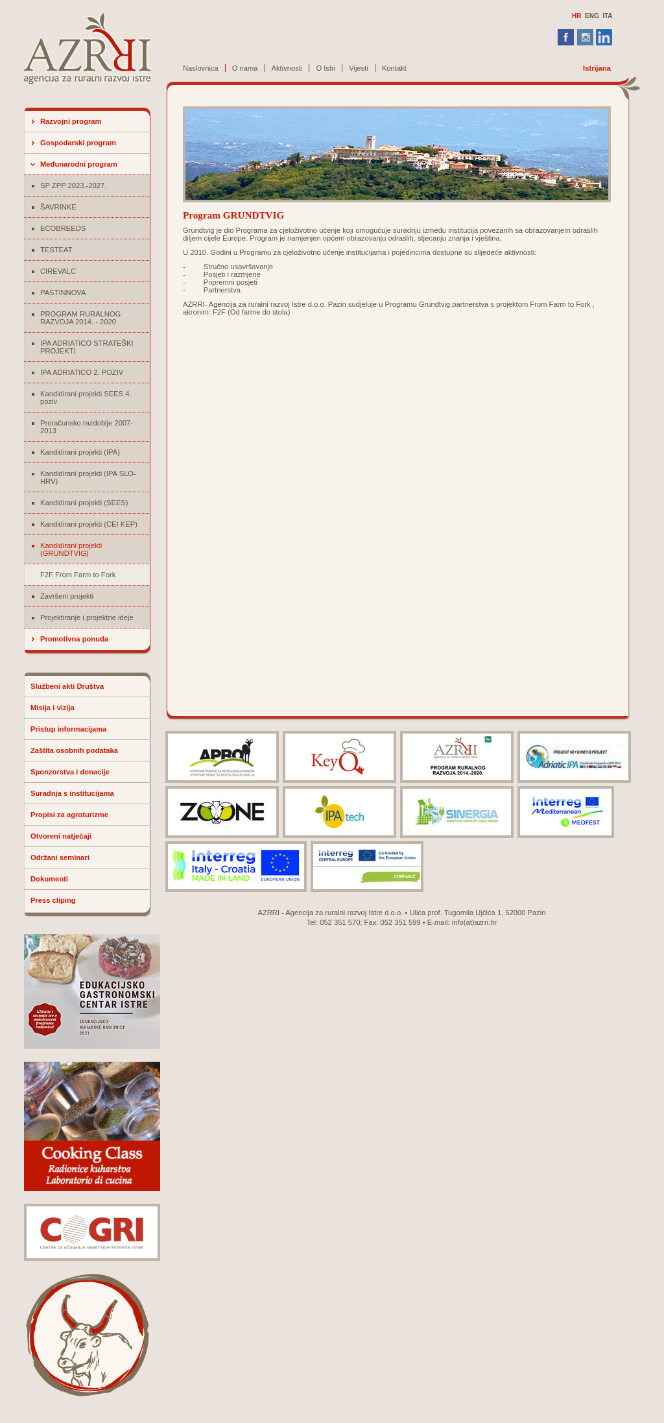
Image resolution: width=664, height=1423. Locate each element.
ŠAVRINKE (58, 207)
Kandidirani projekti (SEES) (84, 503)
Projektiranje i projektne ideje (87, 617)
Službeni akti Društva (67, 686)
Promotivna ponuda (74, 639)
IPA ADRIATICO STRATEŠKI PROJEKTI (87, 347)
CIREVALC (58, 271)
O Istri (325, 68)
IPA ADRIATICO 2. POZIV (81, 372)
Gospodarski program (78, 143)
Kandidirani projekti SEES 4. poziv (86, 397)
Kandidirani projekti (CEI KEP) (88, 524)
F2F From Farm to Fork (77, 575)
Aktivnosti (287, 68)
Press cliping (53, 900)
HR (576, 15)
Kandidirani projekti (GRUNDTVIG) (71, 549)
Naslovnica (201, 68)
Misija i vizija (52, 707)
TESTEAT (56, 250)
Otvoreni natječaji (60, 836)
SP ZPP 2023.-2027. (73, 185)
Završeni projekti (66, 596)
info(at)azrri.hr (474, 922)
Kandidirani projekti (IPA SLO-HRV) (88, 477)
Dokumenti (49, 879)
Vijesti (358, 68)
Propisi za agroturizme (69, 815)
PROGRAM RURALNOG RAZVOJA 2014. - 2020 (80, 318)
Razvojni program (71, 121)
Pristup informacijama (68, 729)
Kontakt (394, 68)
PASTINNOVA (63, 292)
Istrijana (597, 68)
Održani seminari (59, 857)
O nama (245, 68)
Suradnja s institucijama (72, 793)
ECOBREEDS (63, 228)
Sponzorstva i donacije (70, 772)
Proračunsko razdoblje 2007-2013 (86, 427)
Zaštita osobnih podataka (74, 750)
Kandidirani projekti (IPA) (80, 452)
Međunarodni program (78, 164)
